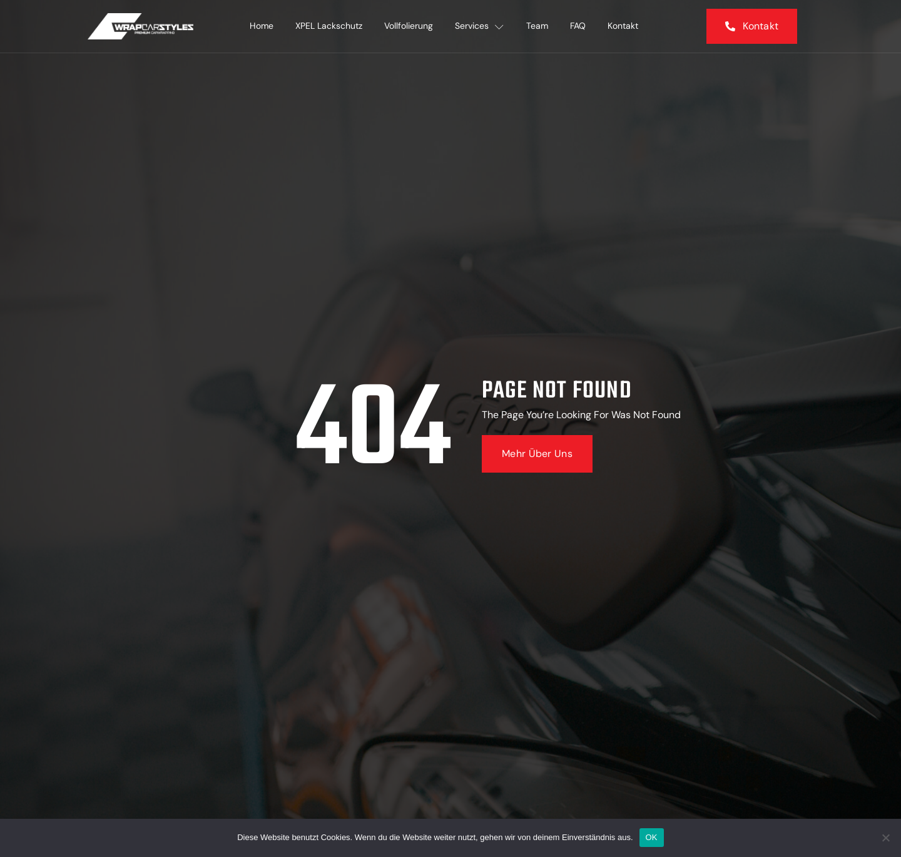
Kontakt (624, 26)
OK (652, 837)
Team (538, 26)
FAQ (579, 26)
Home (260, 26)
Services (480, 26)
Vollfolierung (408, 26)
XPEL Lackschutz (328, 26)
